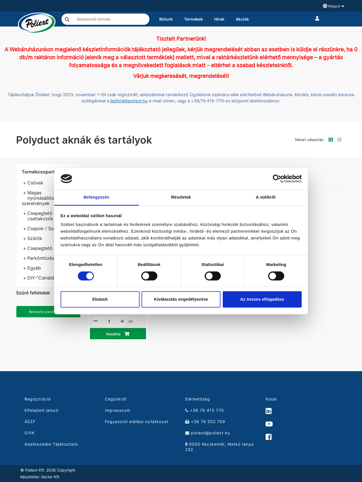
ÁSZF (30, 421)
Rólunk (166, 19)
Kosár (271, 399)
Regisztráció (38, 399)
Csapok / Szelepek (47, 228)
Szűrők (34, 238)
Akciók (242, 19)
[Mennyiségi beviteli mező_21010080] (109, 321)
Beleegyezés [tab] (96, 197)
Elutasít (99, 299)
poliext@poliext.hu (207, 432)
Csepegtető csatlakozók (40, 215)
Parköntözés (40, 258)
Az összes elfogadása (262, 299)
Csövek (35, 183)
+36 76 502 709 (205, 421)
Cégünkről (115, 399)
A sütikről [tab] (265, 197)
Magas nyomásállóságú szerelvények (42, 198)
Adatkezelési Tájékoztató (51, 444)
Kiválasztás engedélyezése (181, 299)
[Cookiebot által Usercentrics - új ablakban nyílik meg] (277, 178)
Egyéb (34, 268)
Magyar (333, 6)
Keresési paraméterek (48, 311)
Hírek (219, 19)
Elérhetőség (197, 399)
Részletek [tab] (181, 197)
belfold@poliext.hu (129, 101)
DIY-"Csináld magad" (49, 278)
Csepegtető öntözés (49, 248)
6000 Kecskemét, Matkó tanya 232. (219, 447)
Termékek (193, 19)
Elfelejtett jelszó (41, 410)
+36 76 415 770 (204, 410)
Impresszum (117, 410)
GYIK (30, 432)
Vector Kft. (50, 477)
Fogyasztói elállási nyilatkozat (136, 421)
